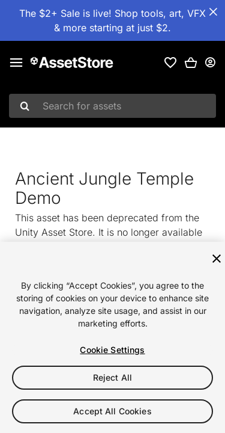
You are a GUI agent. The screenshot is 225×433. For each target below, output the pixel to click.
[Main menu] (16, 63)
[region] (112, 337)
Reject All (112, 377)
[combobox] (112, 106)
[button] (191, 62)
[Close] (216, 258)
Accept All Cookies (112, 411)
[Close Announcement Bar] (213, 12)
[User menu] (210, 63)
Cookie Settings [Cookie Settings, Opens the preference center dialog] (112, 350)
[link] (170, 62)
